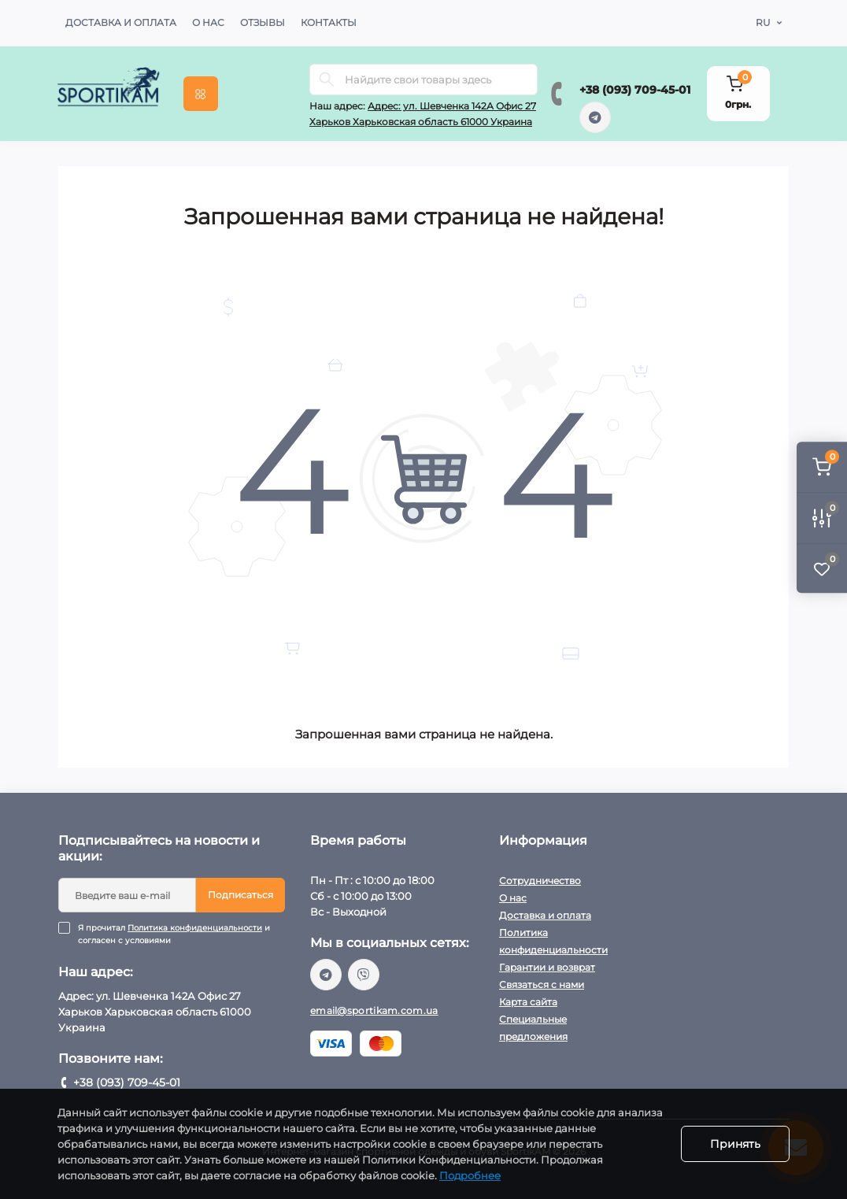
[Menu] (200, 93)
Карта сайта (528, 1002)
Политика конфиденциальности (195, 928)
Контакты (329, 22)
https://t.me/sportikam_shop (595, 117)
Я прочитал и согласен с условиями (181, 934)
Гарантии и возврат (547, 967)
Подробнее (470, 1175)
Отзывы (262, 22)
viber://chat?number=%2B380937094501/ (363, 974)
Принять (735, 1144)
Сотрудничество (540, 880)
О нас (208, 22)
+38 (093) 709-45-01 (634, 90)
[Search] (326, 79)
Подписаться (240, 895)
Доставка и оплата (120, 22)
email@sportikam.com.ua (374, 1010)
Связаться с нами (541, 984)
